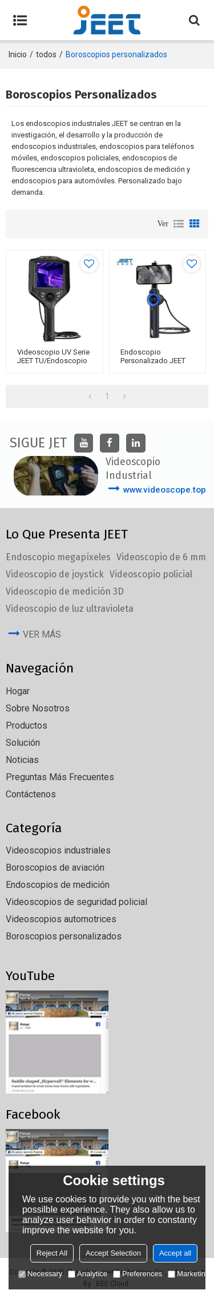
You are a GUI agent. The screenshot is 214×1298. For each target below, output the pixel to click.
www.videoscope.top (164, 490)
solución (23, 742)
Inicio (18, 54)
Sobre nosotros (38, 708)
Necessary (40, 1273)
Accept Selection (113, 1253)
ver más (42, 634)
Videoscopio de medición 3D (65, 591)
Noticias (22, 759)
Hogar (18, 691)
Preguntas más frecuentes (60, 777)
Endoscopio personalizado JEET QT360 (152, 360)
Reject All (52, 1253)
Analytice (87, 1273)
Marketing (188, 1273)
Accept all (175, 1253)
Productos (26, 725)
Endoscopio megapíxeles (58, 557)
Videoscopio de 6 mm (161, 557)
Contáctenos (31, 794)
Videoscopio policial (151, 574)
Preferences (137, 1273)
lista (179, 224)
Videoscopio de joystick (55, 574)
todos (46, 54)
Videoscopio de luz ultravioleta (70, 608)
